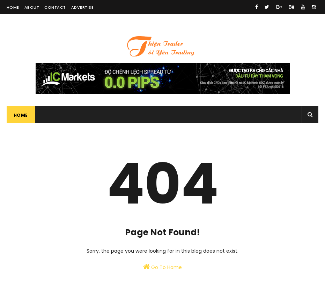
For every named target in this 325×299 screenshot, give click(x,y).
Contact (55, 7)
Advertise (82, 7)
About (31, 7)
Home (13, 7)
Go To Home (162, 267)
